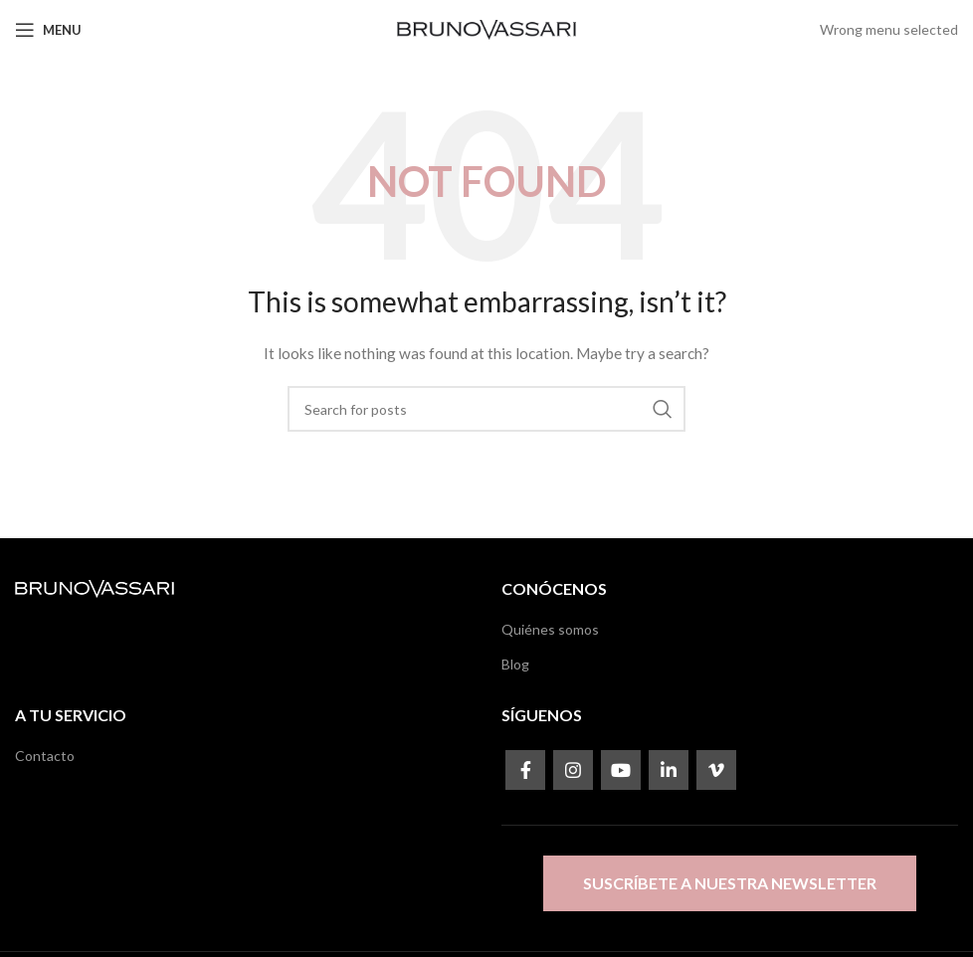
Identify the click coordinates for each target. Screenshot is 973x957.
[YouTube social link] (621, 770)
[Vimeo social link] (716, 770)
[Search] (486, 409)
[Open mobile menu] (48, 30)
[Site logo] (486, 28)
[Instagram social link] (573, 770)
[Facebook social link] (525, 770)
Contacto (45, 755)
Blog (515, 664)
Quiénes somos (550, 629)
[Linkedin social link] (668, 770)
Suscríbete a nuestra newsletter (729, 882)
